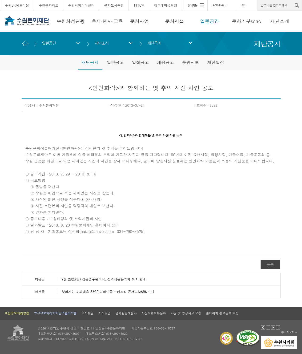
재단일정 (215, 62)
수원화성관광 (70, 21)
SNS (243, 5)
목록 (270, 264)
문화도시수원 (114, 5)
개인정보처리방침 (17, 313)
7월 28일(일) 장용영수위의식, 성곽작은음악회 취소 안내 (104, 279)
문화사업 (139, 21)
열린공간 (209, 21)
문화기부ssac (246, 21)
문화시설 (174, 21)
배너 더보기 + (289, 332)
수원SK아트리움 (17, 5)
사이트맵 (104, 313)
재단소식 (102, 43)
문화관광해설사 (126, 313)
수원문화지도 (48, 5)
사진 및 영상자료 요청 (186, 313)
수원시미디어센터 (81, 5)
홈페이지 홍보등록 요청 (222, 313)
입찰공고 (140, 62)
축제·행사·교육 (107, 21)
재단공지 (154, 43)
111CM (138, 5)
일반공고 (115, 62)
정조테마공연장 (165, 5)
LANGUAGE (219, 5)
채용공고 (165, 62)
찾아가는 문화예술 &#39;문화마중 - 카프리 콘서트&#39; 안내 (108, 291)
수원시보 (190, 62)
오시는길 (87, 313)
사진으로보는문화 (153, 313)
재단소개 (279, 21)
